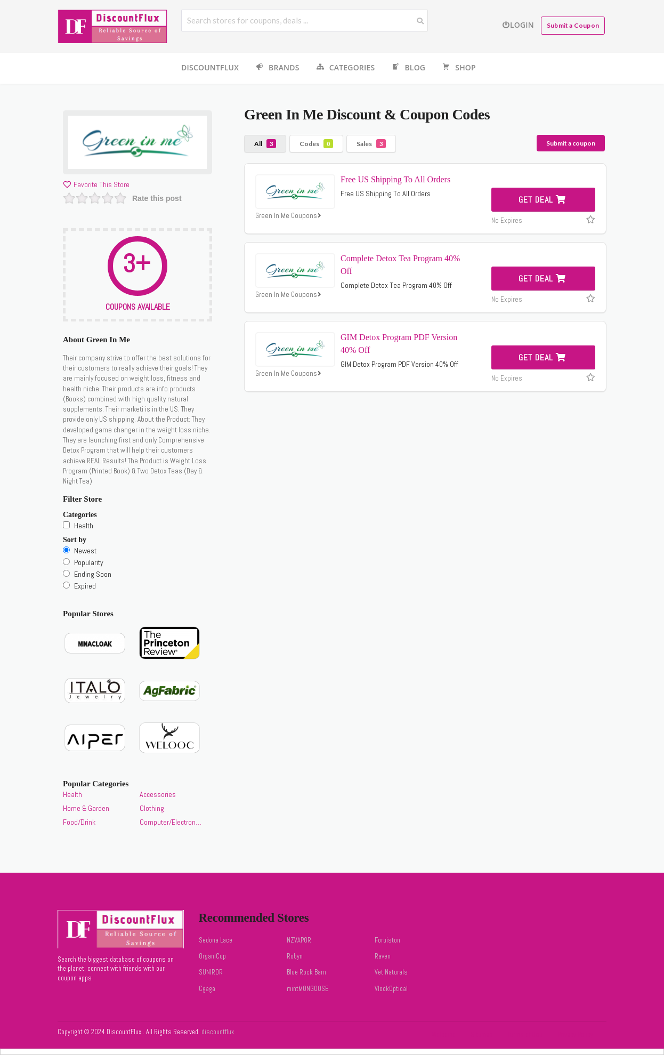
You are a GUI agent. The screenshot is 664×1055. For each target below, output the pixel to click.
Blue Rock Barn (306, 972)
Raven (383, 956)
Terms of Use (524, 1034)
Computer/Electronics (170, 822)
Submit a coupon (570, 143)
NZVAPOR (299, 940)
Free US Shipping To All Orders (395, 179)
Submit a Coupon (573, 25)
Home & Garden (86, 808)
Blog (407, 68)
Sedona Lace (215, 940)
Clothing (152, 808)
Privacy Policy (575, 1034)
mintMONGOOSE (308, 989)
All (265, 143)
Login (518, 25)
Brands (276, 68)
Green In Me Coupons (289, 216)
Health (72, 794)
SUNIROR (211, 972)
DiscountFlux (210, 67)
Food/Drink (79, 822)
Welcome (444, 1034)
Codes (316, 143)
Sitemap (481, 1034)
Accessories (158, 794)
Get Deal (542, 199)
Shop (458, 68)
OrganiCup (212, 956)
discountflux (217, 1032)
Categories (345, 68)
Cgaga (207, 989)
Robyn (295, 956)
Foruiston (387, 940)
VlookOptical (391, 989)
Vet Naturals (391, 972)
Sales (371, 143)
